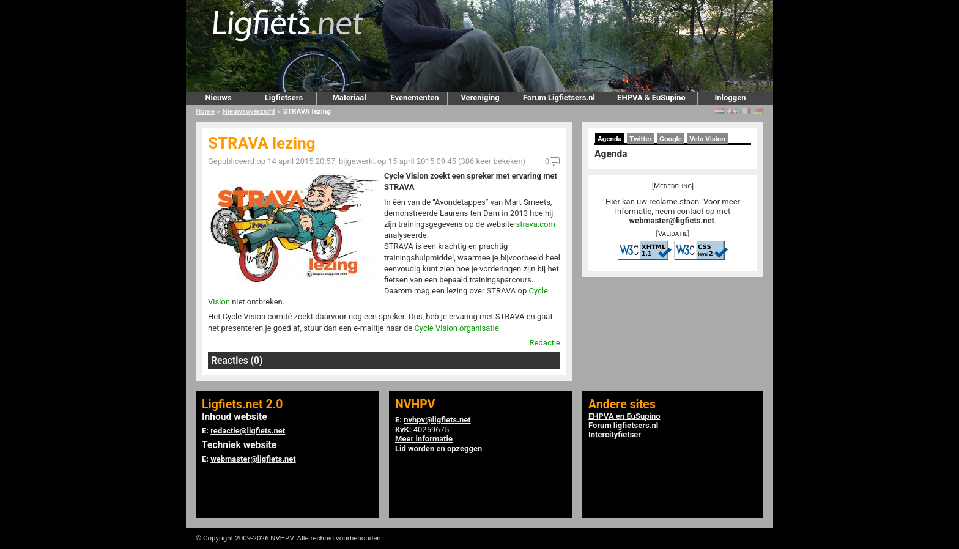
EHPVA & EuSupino (651, 97)
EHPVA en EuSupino (624, 416)
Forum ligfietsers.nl (623, 425)
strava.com (535, 224)
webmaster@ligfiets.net (671, 220)
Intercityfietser (614, 434)
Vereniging (480, 97)
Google (670, 138)
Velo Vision (707, 138)
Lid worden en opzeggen (438, 448)
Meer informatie (424, 438)
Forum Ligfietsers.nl (559, 97)
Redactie (545, 342)
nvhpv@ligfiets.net (437, 419)
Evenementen (414, 97)
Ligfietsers (284, 97)
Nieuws (218, 97)
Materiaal (349, 97)
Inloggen (730, 97)
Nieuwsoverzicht (249, 111)
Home (205, 111)
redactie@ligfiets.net (247, 430)
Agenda (610, 138)
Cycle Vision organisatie (456, 328)
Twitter (640, 138)
